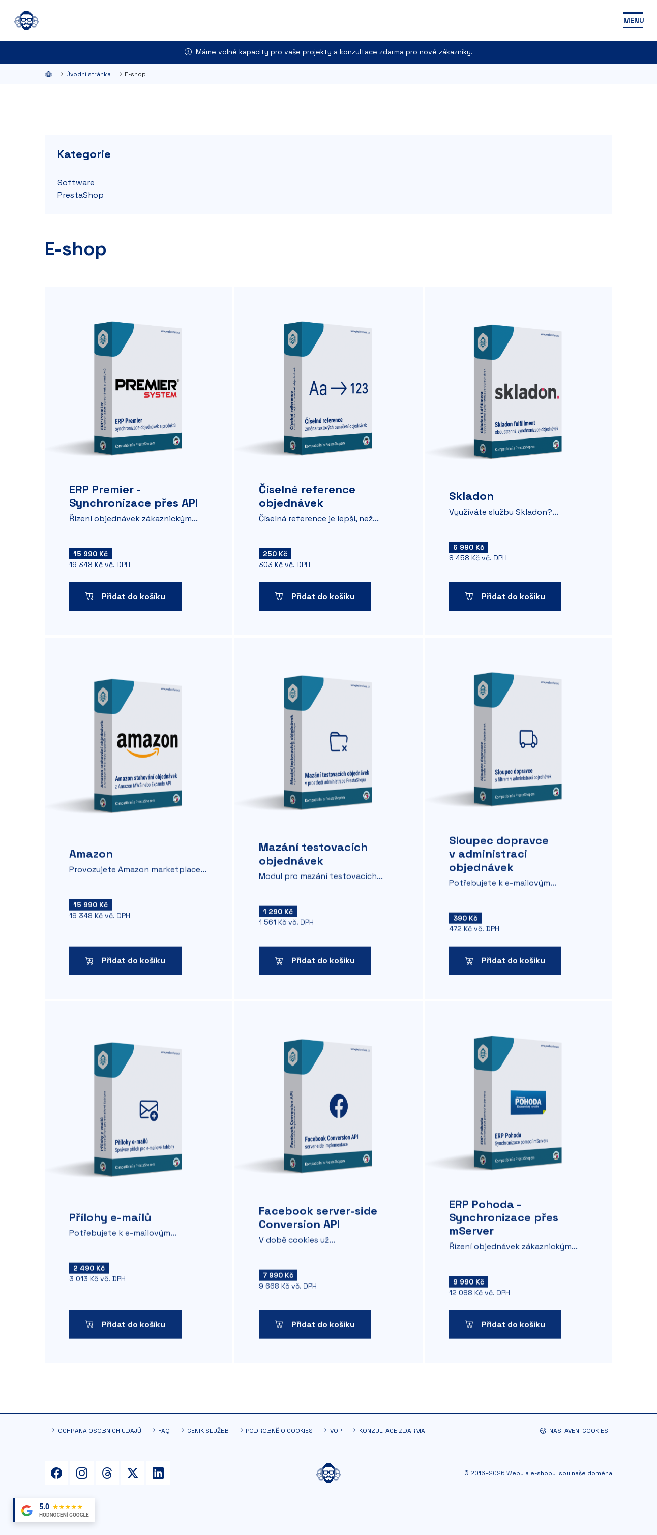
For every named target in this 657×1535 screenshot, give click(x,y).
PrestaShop (80, 195)
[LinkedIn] (158, 1473)
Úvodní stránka (88, 74)
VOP (336, 1431)
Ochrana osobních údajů (99, 1431)
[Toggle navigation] (633, 20)
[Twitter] (132, 1473)
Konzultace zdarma (392, 1431)
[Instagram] (82, 1473)
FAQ (164, 1431)
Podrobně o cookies (279, 1431)
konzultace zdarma (372, 51)
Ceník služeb (208, 1431)
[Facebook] (56, 1473)
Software (76, 182)
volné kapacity (243, 51)
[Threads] (107, 1473)
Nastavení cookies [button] (574, 1431)
